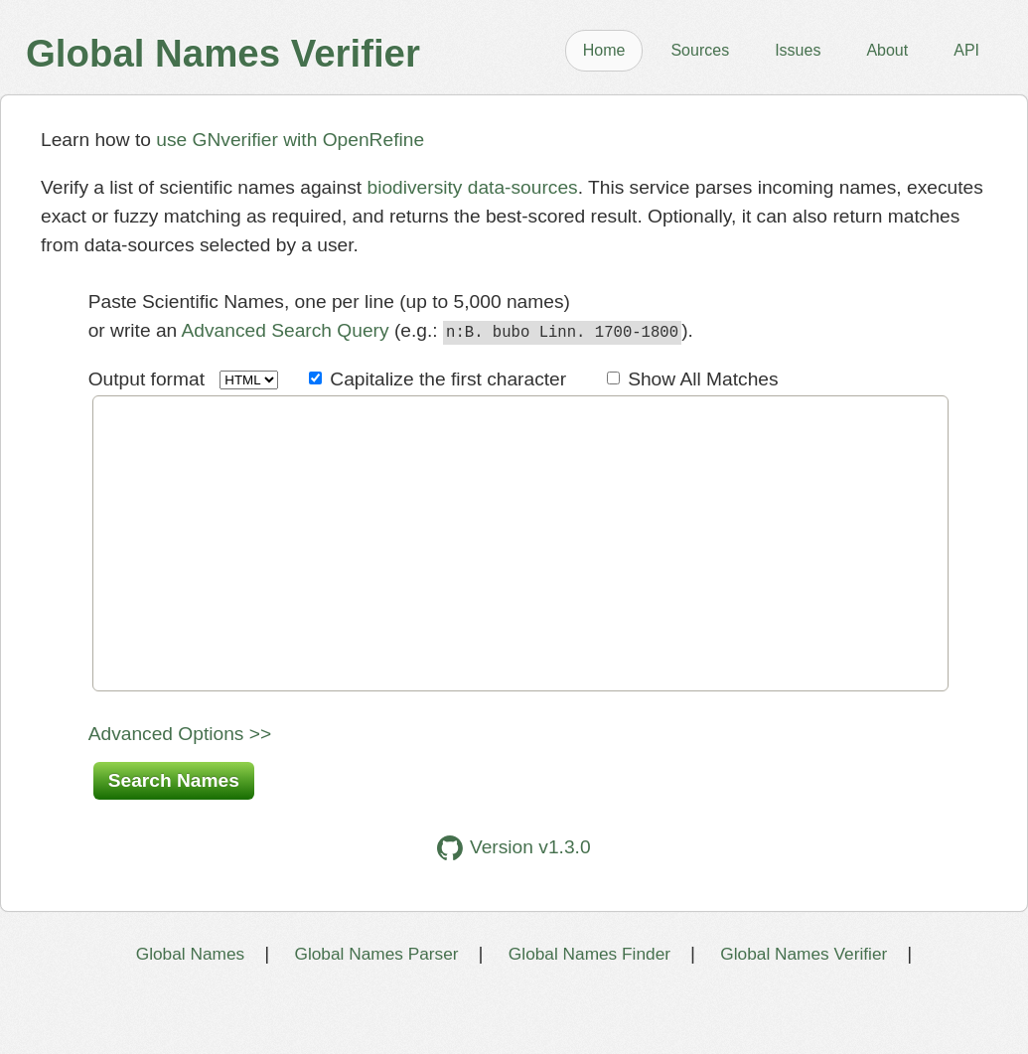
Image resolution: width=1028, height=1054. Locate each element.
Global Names (190, 1011)
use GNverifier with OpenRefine (290, 139)
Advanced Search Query (285, 330)
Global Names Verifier (803, 1011)
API (966, 50)
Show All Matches (703, 376)
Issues (797, 50)
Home (604, 50)
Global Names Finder (589, 1011)
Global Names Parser (376, 1011)
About (887, 50)
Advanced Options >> (180, 791)
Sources (699, 50)
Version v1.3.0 (513, 905)
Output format (146, 376)
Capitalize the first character (448, 376)
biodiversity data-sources (472, 187)
